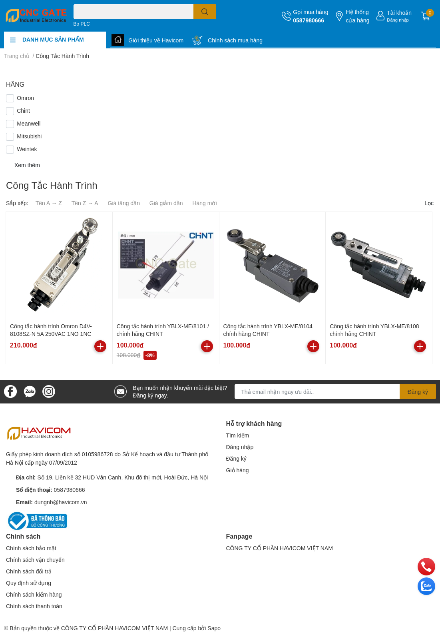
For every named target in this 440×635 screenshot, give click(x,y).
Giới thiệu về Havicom (155, 40)
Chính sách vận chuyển (35, 559)
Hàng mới (204, 203)
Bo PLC (82, 24)
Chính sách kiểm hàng (34, 594)
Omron (25, 97)
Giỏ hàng (237, 470)
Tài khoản (399, 12)
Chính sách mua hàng (235, 40)
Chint (23, 110)
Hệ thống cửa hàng (357, 16)
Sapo (214, 628)
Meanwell (28, 123)
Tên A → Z (49, 203)
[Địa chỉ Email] (335, 391)
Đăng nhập (398, 19)
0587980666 (308, 20)
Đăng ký (236, 458)
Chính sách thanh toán (34, 606)
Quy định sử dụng (28, 582)
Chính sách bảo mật (31, 548)
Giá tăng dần (124, 203)
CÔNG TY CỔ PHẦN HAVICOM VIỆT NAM (279, 548)
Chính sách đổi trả (29, 571)
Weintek (27, 149)
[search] (204, 11)
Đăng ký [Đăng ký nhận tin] (418, 391)
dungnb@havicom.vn (60, 502)
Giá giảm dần (166, 203)
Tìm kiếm (237, 435)
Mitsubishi (29, 136)
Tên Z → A (85, 203)
